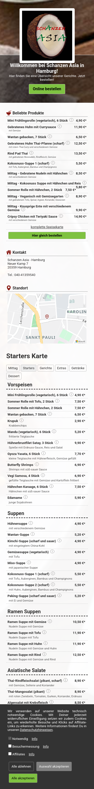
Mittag (13, 368)
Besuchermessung (25, 746)
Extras (61, 368)
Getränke (77, 368)
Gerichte (46, 368)
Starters (28, 368)
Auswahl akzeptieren (54, 766)
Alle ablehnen (21, 766)
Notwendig (20, 739)
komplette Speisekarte (47, 227)
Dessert (14, 376)
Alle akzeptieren (23, 778)
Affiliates (18, 754)
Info (35, 739)
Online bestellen (47, 89)
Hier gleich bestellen (47, 235)
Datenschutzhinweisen (36, 730)
